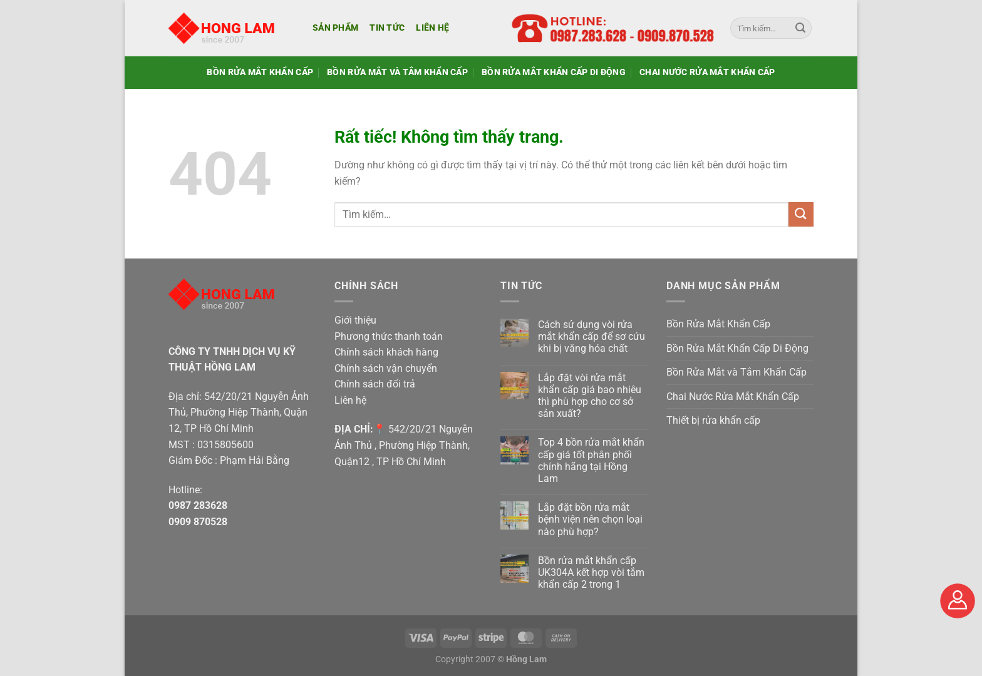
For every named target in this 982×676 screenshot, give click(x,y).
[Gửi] (800, 28)
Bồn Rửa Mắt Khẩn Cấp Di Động (554, 72)
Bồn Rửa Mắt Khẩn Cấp (260, 72)
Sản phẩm (335, 28)
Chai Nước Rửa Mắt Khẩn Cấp (707, 72)
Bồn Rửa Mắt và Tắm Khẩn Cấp (397, 72)
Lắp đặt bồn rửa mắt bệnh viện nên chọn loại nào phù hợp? (590, 519)
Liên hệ (432, 28)
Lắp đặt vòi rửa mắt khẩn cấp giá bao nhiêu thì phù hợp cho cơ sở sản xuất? (589, 396)
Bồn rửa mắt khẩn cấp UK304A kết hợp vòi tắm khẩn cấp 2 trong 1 (591, 572)
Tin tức (387, 28)
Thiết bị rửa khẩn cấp (713, 420)
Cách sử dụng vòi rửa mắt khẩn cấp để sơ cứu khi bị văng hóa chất (591, 336)
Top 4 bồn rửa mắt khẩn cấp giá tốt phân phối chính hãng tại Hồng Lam (591, 460)
